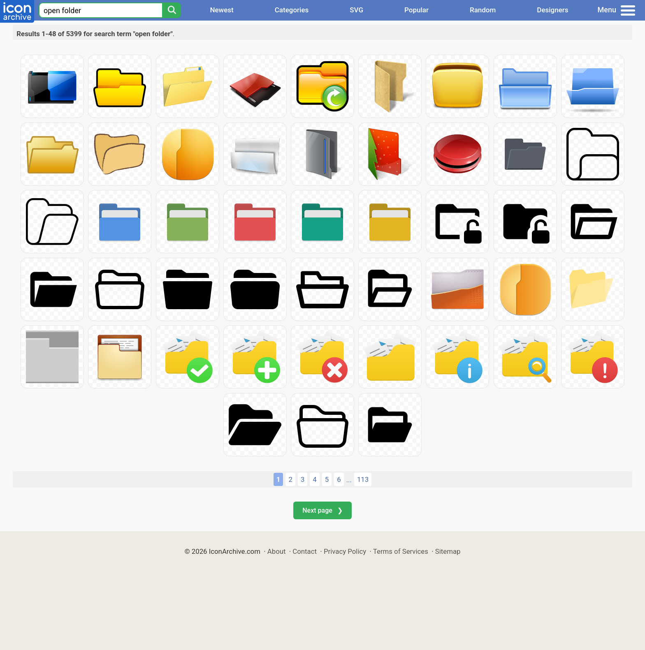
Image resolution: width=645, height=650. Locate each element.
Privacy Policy (345, 551)
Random (483, 10)
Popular (416, 10)
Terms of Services (400, 551)
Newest (221, 10)
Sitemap (448, 551)
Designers (552, 10)
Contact (304, 551)
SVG (356, 10)
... (349, 480)
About (276, 551)
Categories (292, 10)
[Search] (171, 10)
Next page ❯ (322, 510)
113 (363, 479)
